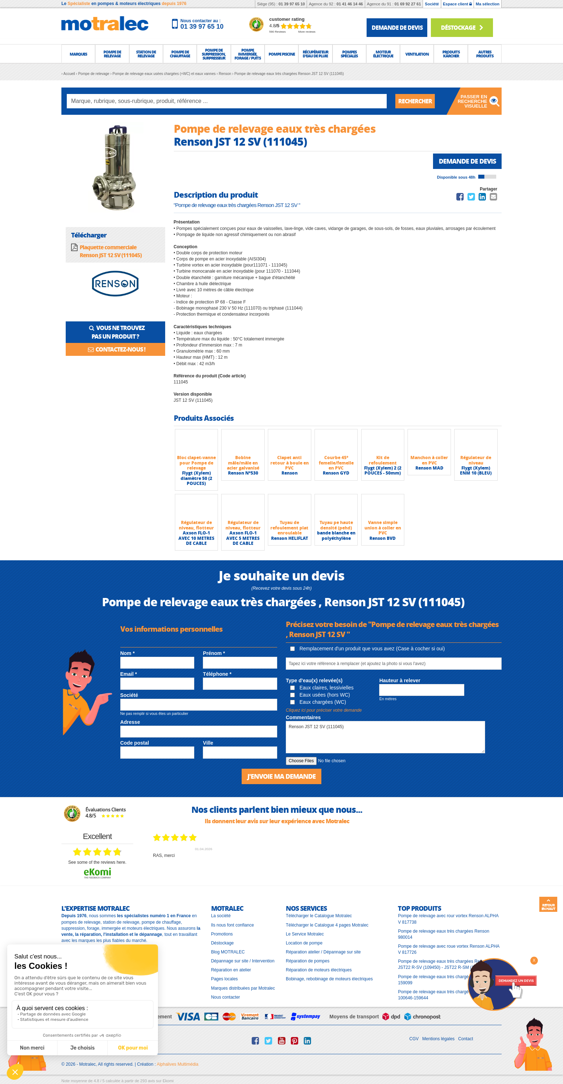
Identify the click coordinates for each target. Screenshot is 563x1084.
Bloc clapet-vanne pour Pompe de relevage (196, 462)
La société (221, 915)
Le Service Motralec (305, 934)
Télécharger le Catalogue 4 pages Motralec (327, 925)
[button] (78, 54)
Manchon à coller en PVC (429, 460)
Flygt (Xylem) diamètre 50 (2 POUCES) (196, 478)
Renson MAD (429, 468)
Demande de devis (467, 161)
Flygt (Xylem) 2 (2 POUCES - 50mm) (382, 470)
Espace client (457, 4)
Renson (290, 473)
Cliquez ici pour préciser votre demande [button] (324, 710)
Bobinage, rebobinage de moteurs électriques (329, 978)
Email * (128, 674)
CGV (414, 1038)
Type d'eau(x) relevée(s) (314, 680)
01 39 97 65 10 (292, 4)
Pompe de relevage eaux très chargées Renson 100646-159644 (443, 994)
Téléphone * (217, 674)
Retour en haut (548, 904)
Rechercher (415, 101)
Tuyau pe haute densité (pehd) (336, 525)
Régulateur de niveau (475, 460)
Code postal (134, 743)
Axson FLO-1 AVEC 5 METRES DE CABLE (243, 538)
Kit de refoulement (383, 460)
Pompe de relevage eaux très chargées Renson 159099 (443, 979)
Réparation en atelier (231, 969)
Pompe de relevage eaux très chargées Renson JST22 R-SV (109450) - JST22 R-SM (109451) (443, 964)
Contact (465, 1038)
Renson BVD (382, 538)
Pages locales (224, 978)
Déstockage (462, 27)
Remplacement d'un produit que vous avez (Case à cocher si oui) (367, 648)
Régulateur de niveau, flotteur (196, 525)
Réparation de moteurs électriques (319, 969)
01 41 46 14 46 (349, 4)
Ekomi (168, 1081)
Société (432, 4)
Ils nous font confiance (232, 925)
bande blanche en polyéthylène (336, 535)
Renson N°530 (243, 473)
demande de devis (397, 27)
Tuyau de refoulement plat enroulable (289, 527)
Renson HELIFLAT (289, 538)
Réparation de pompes (307, 960)
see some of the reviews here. (97, 862)
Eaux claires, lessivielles (322, 688)
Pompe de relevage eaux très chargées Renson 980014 (443, 934)
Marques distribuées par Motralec (243, 988)
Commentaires (303, 717)
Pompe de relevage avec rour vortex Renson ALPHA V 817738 (448, 918)
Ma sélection (487, 4)
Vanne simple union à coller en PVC (382, 527)
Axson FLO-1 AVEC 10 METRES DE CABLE (196, 538)
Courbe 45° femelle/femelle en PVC (336, 462)
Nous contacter (225, 997)
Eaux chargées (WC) (318, 702)
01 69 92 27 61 (408, 4)
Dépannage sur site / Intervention (243, 960)
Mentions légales (438, 1038)
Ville (208, 743)
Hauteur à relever (399, 680)
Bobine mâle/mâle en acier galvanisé (243, 462)
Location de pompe (304, 943)
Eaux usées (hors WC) (320, 695)
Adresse (130, 722)
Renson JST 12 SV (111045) (385, 737)
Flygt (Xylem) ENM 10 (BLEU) (476, 470)
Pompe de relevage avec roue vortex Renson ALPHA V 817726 (448, 949)
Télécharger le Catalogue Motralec (319, 915)
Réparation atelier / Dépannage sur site (323, 952)
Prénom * (214, 653)
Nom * (127, 653)
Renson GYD (336, 473)
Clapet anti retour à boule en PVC (289, 462)
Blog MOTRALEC (228, 952)
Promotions (222, 934)
